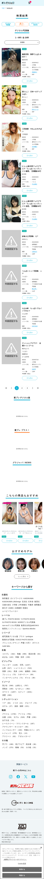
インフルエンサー (12, 730)
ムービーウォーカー (10, 611)
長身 (19, 671)
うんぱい (25, 276)
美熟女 (8, 689)
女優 (7, 717)
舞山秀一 (34, 288)
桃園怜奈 (25, 354)
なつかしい (23, 689)
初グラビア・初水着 (26, 744)
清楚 (7, 695)
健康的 (31, 671)
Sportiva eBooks (29, 629)
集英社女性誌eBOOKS (30, 625)
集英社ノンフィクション (12, 629)
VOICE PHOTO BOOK (24, 640)
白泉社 (11, 608)
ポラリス (35, 643)
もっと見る (22, 576)
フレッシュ (9, 674)
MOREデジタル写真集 (26, 622)
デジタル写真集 (8, 24)
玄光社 (24, 602)
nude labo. (6, 646)
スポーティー (26, 674)
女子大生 (8, 720)
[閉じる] (41, 847)
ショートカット (23, 668)
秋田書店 (5, 598)
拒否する (22, 869)
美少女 (8, 685)
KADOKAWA (28, 598)
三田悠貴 (25, 134)
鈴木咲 (24, 174)
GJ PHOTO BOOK (9, 622)
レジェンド (10, 733)
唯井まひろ (25, 348)
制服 (22, 654)
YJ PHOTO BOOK (28, 619)
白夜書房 (18, 608)
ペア (7, 703)
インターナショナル (13, 678)
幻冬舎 (30, 602)
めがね (8, 657)
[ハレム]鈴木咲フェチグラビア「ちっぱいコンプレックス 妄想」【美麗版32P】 (32, 203)
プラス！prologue (26, 636)
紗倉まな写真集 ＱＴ (30, 236)
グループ (31, 703)
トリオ (18, 703)
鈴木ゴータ (35, 109)
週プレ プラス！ (22, 24)
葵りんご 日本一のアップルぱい (32, 93)
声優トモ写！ (26, 643)
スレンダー (10, 665)
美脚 (7, 671)
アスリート (9, 736)
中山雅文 (34, 184)
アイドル (25, 714)
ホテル (7, 706)
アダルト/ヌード (24, 736)
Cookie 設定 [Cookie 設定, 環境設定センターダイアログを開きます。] (22, 863)
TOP (3, 8)
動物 (20, 747)
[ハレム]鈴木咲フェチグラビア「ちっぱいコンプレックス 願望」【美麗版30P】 (32, 168)
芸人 (23, 733)
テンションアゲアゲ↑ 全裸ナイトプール (31, 344)
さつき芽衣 (25, 357)
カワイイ (9, 692)
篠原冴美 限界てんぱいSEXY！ (31, 55)
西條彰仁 (34, 72)
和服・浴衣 (23, 657)
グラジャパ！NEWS (35, 24)
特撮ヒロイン (32, 730)
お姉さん (22, 685)
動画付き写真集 (8, 640)
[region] (22, 861)
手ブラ (8, 744)
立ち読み (30, 81)
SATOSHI (35, 326)
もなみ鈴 (25, 314)
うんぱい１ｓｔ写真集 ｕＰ (32, 272)
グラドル (9, 714)
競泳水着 (35, 654)
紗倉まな (25, 239)
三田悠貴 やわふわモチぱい (32, 130)
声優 (32, 717)
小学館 (14, 605)
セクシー (25, 692)
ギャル (30, 678)
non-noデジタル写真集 (11, 625)
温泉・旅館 (22, 706)
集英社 (37, 602)
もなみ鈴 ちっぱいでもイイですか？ (32, 309)
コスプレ (9, 654)
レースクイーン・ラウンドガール (19, 724)
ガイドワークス (16, 598)
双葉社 (25, 608)
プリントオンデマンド (11, 643)
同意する (22, 875)
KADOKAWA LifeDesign (11, 602)
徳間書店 (37, 605)
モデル (20, 717)
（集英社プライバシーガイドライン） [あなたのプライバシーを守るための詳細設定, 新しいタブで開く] (15, 859)
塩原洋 (34, 369)
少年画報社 (22, 605)
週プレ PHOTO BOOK (11, 619)
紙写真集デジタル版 (10, 636)
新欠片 (5, 608)
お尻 (7, 668)
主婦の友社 (6, 605)
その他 (31, 747)
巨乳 (25, 665)
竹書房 (30, 605)
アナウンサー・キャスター (15, 727)
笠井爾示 (34, 146)
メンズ (8, 747)
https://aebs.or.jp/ (6, 841)
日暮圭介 (34, 251)
